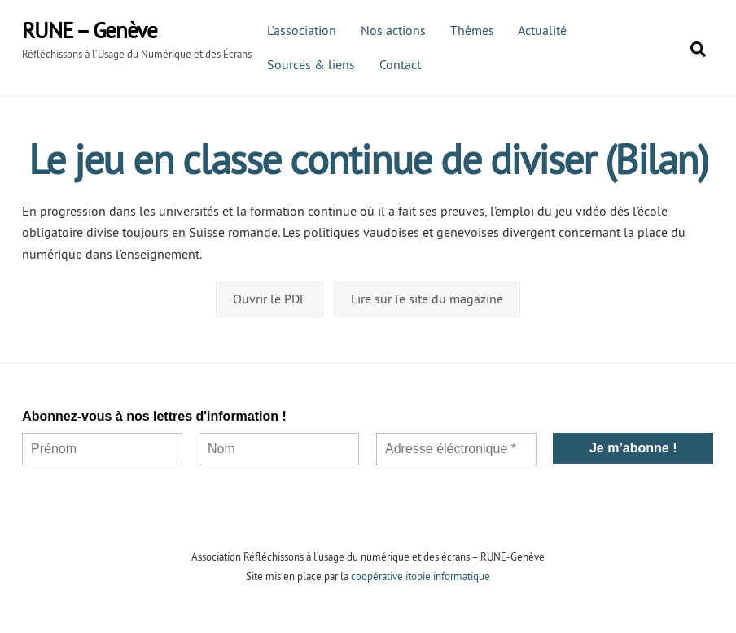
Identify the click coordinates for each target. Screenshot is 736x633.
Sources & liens (311, 64)
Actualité (542, 30)
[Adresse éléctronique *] (456, 449)
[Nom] (279, 449)
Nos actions (393, 30)
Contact (400, 64)
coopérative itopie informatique (420, 576)
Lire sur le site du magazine (427, 298)
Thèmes (472, 30)
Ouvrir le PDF (269, 298)
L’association (301, 30)
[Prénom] (102, 449)
